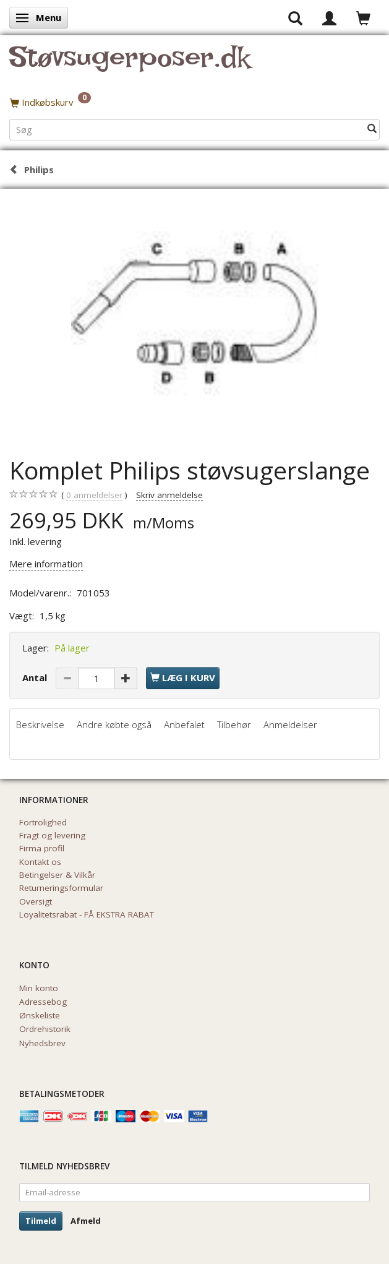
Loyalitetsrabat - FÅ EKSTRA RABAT (86, 914)
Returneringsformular (61, 887)
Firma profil (41, 848)
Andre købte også (114, 724)
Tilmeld (40, 1220)
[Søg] (372, 129)
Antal (35, 677)
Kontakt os (40, 861)
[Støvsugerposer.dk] (129, 64)
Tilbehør (234, 724)
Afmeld (86, 1220)
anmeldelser (94, 495)
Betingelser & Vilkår (57, 874)
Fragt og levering (52, 835)
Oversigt (35, 901)
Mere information (46, 563)
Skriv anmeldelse (169, 495)
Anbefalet (184, 724)
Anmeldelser (290, 724)
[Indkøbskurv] (194, 102)
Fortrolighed (43, 822)
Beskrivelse (40, 724)
